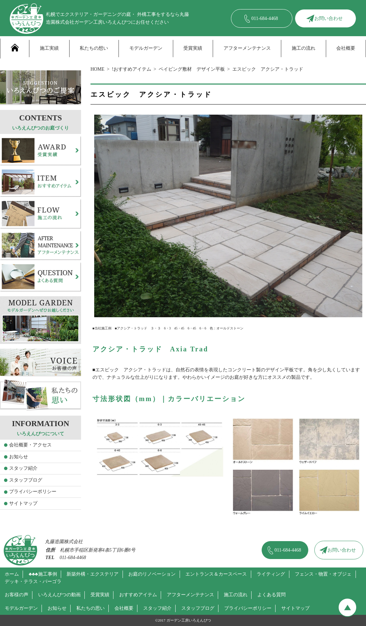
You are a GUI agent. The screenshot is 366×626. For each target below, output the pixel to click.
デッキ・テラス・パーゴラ (33, 581)
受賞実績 (192, 48)
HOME (97, 69)
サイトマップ (23, 503)
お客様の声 (16, 594)
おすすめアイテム (138, 594)
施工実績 (49, 48)
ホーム (12, 574)
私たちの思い (90, 608)
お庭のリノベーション (152, 574)
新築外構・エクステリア (93, 574)
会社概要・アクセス (30, 444)
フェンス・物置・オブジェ (323, 574)
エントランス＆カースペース (216, 574)
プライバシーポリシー (32, 491)
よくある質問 (271, 594)
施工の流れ (303, 48)
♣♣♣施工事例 (43, 574)
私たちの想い (94, 48)
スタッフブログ (25, 480)
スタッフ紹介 (23, 468)
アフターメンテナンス (247, 48)
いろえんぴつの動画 (59, 594)
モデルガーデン (145, 48)
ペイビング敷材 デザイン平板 (192, 69)
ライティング (271, 574)
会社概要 (345, 48)
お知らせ (18, 456)
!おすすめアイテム (131, 69)
